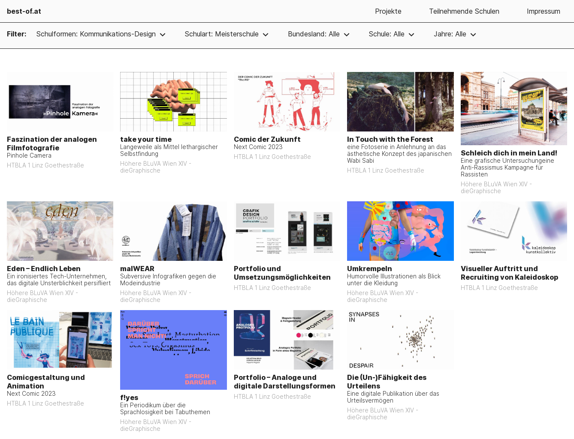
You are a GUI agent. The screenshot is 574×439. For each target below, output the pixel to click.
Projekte (388, 11)
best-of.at (24, 11)
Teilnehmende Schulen (464, 11)
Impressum (543, 11)
